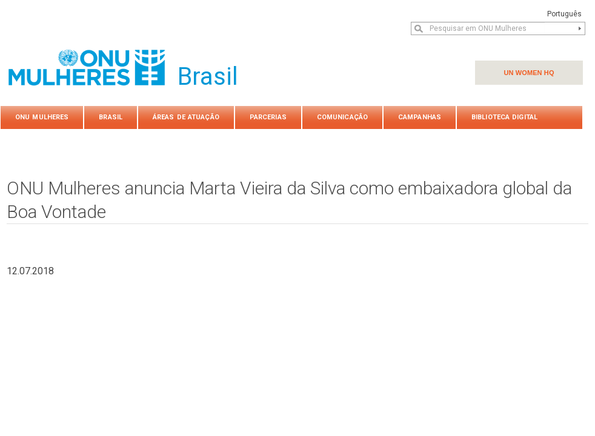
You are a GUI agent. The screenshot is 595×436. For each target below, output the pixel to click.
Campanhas (419, 117)
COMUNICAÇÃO (342, 117)
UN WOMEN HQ (529, 72)
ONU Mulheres (41, 117)
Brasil (110, 117)
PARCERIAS (268, 117)
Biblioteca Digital (504, 117)
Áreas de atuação (186, 117)
